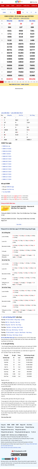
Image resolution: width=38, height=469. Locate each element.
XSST (16, 199)
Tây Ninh (8, 327)
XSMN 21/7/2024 (6, 179)
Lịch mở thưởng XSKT (9, 317)
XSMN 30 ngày (10, 186)
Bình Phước (22, 332)
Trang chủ (3, 424)
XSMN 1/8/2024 (25, 84)
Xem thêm (19, 224)
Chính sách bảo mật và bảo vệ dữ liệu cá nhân (11, 447)
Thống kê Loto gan (19, 427)
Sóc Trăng (32, 20)
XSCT (15, 197)
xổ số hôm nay (10, 189)
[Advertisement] (19, 100)
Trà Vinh (21, 330)
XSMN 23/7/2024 (6, 174)
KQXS (5, 195)
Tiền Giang (9, 335)
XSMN (7, 5)
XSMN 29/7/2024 (6, 159)
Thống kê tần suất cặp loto (7, 432)
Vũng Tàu (12, 322)
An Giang (14, 327)
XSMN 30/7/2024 (16, 84)
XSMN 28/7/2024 (6, 161)
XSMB (2, 5)
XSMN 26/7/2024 (6, 166)
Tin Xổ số (33, 432)
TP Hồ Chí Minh (10, 319)
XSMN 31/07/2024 (25, 18)
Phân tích (26, 5)
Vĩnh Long (8, 330)
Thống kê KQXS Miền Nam (8, 203)
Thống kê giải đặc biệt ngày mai (22, 432)
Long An (17, 332)
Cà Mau (23, 319)
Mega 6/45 (22, 424)
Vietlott (19, 5)
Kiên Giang (15, 335)
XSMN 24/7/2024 (6, 171)
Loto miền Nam (5, 113)
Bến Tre (7, 322)
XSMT (12, 5)
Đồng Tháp (17, 319)
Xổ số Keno (29, 424)
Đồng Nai (9, 20)
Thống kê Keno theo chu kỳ (7, 429)
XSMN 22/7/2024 (6, 176)
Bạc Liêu (18, 322)
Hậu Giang (29, 332)
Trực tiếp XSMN (6, 192)
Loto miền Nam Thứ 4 (17, 113)
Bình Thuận (20, 327)
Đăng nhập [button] (33, 2)
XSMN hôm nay (6, 146)
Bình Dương (15, 330)
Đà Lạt (20, 335)
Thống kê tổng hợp (29, 427)
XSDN (15, 195)
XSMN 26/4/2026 (6, 151)
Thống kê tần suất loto (20, 429)
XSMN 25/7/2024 (6, 169)
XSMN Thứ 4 (16, 18)
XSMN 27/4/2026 (6, 148)
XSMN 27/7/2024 (6, 164)
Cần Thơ (21, 20)
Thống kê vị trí (10, 427)
